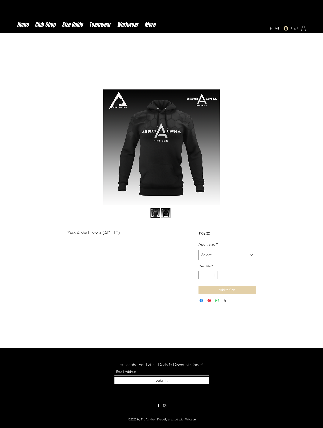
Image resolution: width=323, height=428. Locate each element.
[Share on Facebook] (201, 300)
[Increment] (214, 275)
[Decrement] (202, 275)
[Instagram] (277, 28)
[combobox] (227, 255)
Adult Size (208, 244)
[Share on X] (225, 300)
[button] (303, 28)
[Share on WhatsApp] (217, 300)
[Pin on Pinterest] (209, 300)
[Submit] (161, 380)
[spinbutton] (208, 275)
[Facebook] (271, 28)
